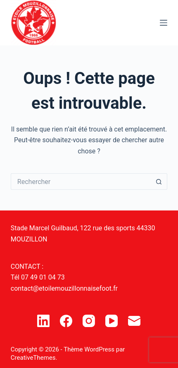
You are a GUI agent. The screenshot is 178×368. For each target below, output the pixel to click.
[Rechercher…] (81, 181)
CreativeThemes (33, 357)
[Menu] (163, 22)
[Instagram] (89, 321)
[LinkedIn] (43, 321)
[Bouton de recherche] (159, 181)
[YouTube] (111, 321)
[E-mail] (134, 321)
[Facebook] (66, 321)
